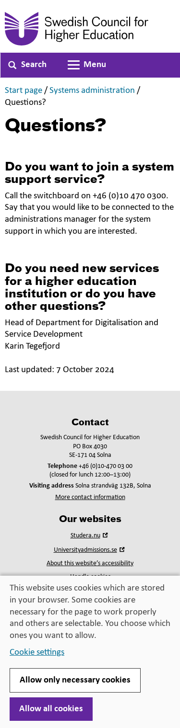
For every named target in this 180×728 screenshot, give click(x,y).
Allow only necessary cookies (75, 680)
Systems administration (92, 90)
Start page (23, 90)
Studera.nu (90, 535)
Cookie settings (37, 652)
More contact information (90, 497)
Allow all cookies (51, 709)
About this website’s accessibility (90, 563)
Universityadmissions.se (90, 550)
